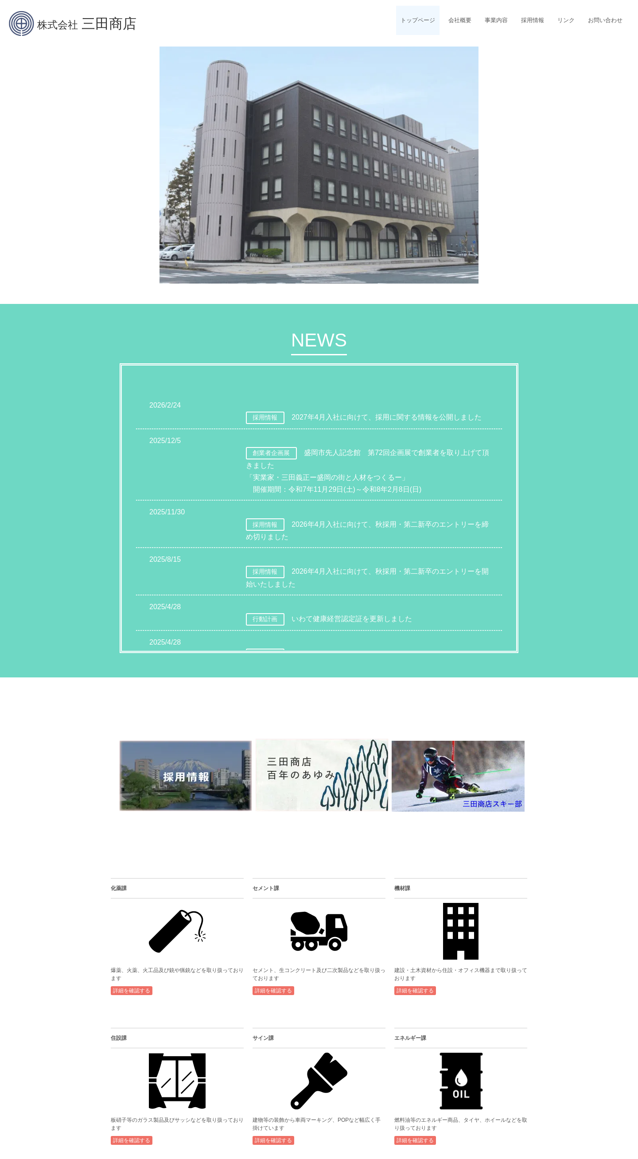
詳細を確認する (131, 991)
